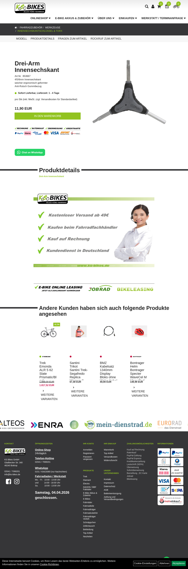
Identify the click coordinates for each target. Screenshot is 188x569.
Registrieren (88, 453)
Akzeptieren (178, 563)
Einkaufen (128, 18)
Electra (86, 483)
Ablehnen (164, 563)
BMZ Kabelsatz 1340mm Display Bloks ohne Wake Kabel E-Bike (108, 373)
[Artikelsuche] (146, 7)
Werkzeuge (52, 27)
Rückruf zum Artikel (106, 38)
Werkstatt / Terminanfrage (163, 18)
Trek (85, 476)
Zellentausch (89, 526)
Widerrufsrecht (110, 460)
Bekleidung (88, 529)
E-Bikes (86, 499)
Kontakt (107, 479)
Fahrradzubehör (31, 27)
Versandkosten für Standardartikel (59, 99)
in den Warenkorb (47, 116)
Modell (21, 38)
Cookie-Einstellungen (145, 563)
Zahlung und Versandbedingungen (111, 498)
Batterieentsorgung (111, 493)
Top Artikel (108, 453)
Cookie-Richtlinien (49, 564)
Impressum (109, 483)
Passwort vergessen (88, 458)
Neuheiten (88, 536)
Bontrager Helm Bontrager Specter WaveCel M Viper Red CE (138, 373)
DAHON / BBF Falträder (89, 488)
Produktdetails (42, 38)
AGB (106, 490)
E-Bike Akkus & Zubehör (74, 18)
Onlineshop (40, 18)
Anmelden (87, 450)
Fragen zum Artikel (72, 38)
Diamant (87, 480)
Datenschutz (109, 486)
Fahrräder (87, 502)
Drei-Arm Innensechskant (37, 66)
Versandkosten (111, 457)
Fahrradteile (88, 506)
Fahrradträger (89, 509)
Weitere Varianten (49, 397)
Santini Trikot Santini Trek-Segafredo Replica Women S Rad (79, 373)
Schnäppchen (89, 522)
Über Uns (106, 18)
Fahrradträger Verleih (89, 517)
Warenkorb (109, 450)
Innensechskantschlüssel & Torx (39, 31)
